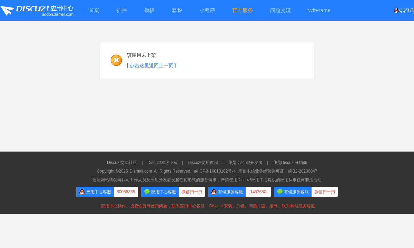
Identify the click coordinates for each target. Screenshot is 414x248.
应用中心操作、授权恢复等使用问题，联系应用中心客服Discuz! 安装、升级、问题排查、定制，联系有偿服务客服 (207, 206)
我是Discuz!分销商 (290, 162)
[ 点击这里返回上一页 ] (151, 65)
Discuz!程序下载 (162, 162)
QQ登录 (404, 10)
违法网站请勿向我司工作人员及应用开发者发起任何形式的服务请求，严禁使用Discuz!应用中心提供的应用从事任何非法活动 (206, 179)
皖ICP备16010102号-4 (215, 171)
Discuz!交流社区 (122, 162)
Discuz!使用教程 (203, 162)
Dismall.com (141, 171)
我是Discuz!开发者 (245, 162)
